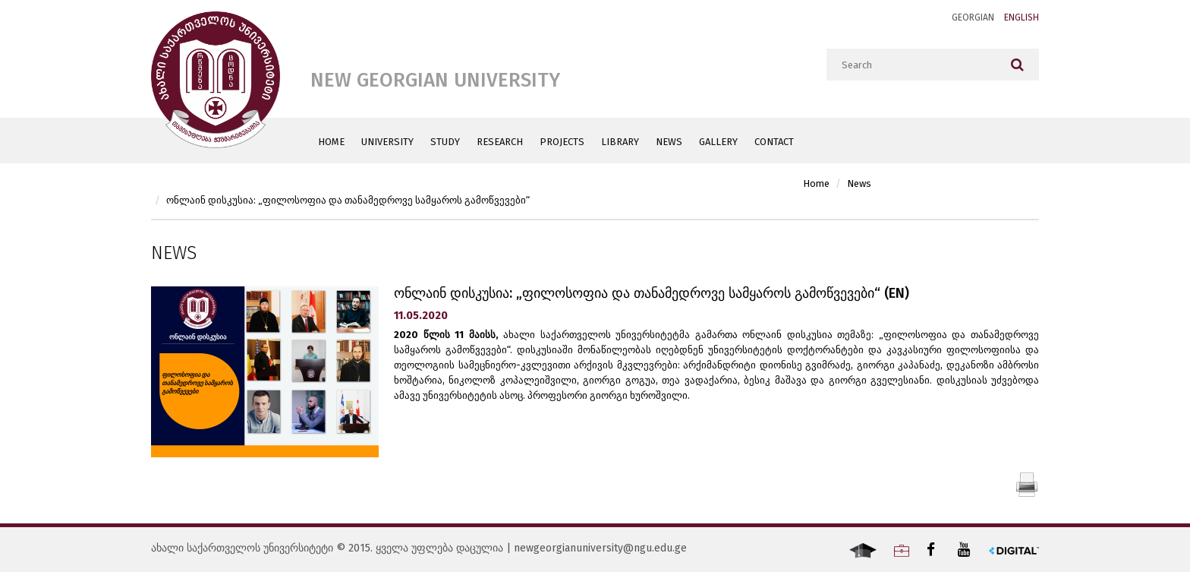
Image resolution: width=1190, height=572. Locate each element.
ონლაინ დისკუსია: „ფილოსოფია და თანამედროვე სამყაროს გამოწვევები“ (348, 200)
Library (620, 141)
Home (331, 141)
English (1021, 17)
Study (445, 141)
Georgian (973, 17)
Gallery (718, 141)
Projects (562, 141)
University (387, 141)
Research (500, 141)
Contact (774, 141)
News (669, 141)
